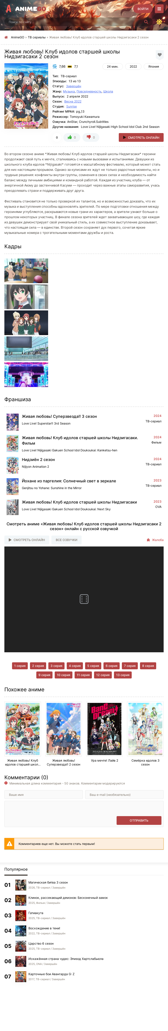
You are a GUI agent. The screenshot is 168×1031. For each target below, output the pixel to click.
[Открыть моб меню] (159, 8)
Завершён (73, 86)
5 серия (93, 666)
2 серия (38, 666)
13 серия (123, 675)
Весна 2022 (72, 101)
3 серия (56, 666)
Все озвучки (66, 540)
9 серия (44, 675)
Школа (108, 91)
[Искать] (146, 21)
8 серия (148, 666)
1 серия (20, 666)
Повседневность (89, 91)
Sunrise (71, 106)
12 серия (103, 675)
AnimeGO (17, 37)
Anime (30, 8)
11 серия (83, 675)
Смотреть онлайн (143, 137)
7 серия (130, 666)
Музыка (69, 91)
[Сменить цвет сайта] (159, 21)
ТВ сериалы (37, 37)
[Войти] (143, 8)
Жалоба (155, 540)
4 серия (75, 666)
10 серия (63, 675)
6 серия (111, 666)
